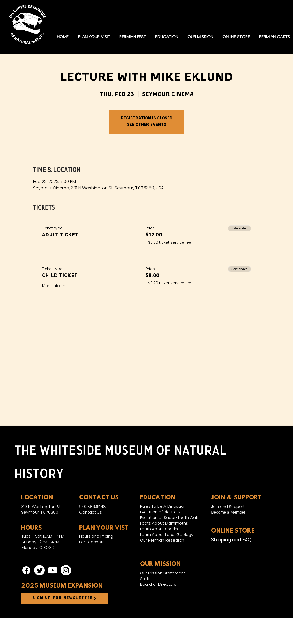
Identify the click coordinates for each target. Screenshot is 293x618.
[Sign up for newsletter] (64, 598)
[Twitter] (39, 570)
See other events (146, 125)
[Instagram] (66, 570)
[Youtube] (52, 570)
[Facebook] (26, 570)
